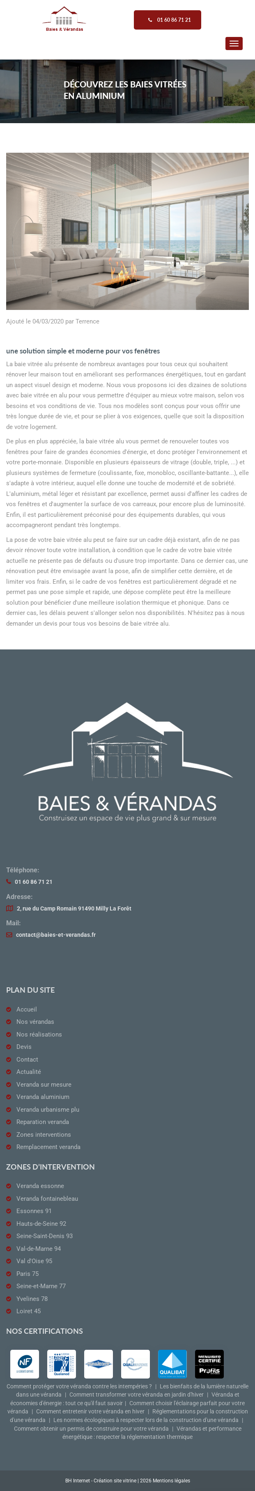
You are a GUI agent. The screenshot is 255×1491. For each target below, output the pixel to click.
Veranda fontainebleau (47, 1198)
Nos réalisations (39, 1034)
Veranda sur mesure (43, 1084)
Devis (24, 1047)
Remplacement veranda (48, 1147)
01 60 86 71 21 (34, 882)
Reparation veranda (42, 1122)
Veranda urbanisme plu (47, 1109)
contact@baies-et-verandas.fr (56, 934)
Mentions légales (171, 1481)
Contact (27, 1059)
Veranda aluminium (42, 1097)
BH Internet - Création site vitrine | (102, 1481)
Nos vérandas (35, 1021)
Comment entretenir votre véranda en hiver (90, 1411)
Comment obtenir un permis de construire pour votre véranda (91, 1428)
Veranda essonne (40, 1186)
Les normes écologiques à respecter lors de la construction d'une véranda (146, 1420)
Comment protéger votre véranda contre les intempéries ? (79, 1386)
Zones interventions (43, 1134)
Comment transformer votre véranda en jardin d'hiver (136, 1394)
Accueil (26, 1009)
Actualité (28, 1072)
